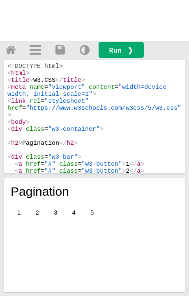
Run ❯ (121, 50)
